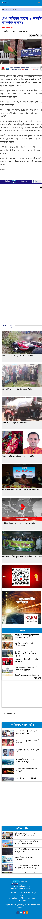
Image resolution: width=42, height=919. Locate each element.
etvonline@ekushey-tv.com (25, 898)
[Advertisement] (20, 259)
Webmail (22, 901)
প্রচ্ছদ (5, 9)
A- (34, 35)
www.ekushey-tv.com (20, 889)
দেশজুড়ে (15, 9)
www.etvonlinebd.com (20, 886)
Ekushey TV (9, 713)
